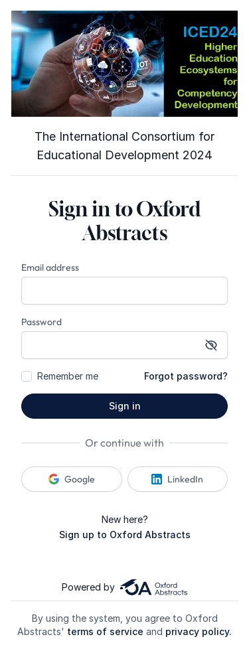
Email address (50, 267)
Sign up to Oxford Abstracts (125, 534)
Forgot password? (186, 376)
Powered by (124, 587)
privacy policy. (198, 631)
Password (41, 322)
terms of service (105, 631)
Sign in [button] (125, 405)
